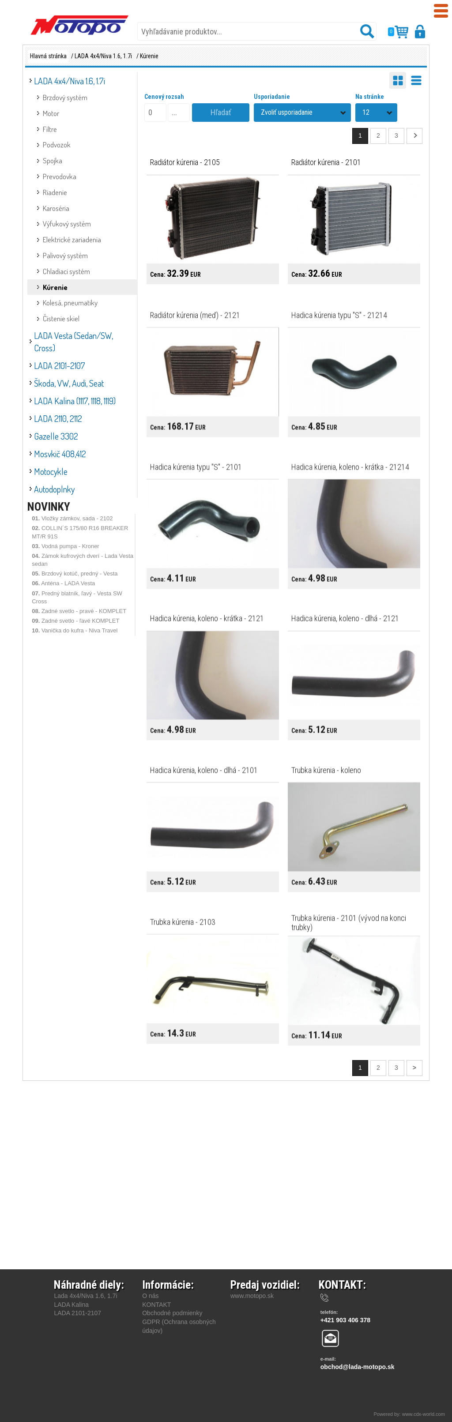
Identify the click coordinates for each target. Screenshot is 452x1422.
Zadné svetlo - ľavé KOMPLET (75, 620)
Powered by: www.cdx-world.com (410, 1414)
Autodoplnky (54, 489)
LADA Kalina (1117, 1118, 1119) (75, 400)
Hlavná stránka (48, 56)
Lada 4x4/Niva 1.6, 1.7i (85, 1295)
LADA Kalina (71, 1304)
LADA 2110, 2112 (58, 418)
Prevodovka (59, 176)
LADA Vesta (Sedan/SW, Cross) (73, 342)
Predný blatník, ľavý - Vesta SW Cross (77, 597)
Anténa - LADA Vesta (63, 583)
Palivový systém (65, 255)
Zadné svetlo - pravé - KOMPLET (79, 611)
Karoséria (56, 208)
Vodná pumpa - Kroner (65, 546)
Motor (51, 113)
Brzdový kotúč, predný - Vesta (74, 573)
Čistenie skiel (61, 318)
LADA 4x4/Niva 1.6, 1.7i (69, 81)
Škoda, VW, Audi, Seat (69, 383)
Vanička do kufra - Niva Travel (74, 630)
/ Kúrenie (147, 56)
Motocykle (51, 471)
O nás (150, 1295)
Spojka (52, 160)
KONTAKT (156, 1304)
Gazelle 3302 (56, 436)
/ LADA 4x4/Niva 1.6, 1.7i (101, 56)
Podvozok (57, 144)
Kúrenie (55, 287)
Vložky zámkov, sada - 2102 (72, 518)
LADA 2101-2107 (59, 365)
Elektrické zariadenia (72, 239)
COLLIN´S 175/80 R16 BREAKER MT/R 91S (80, 532)
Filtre (50, 129)
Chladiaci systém (66, 271)
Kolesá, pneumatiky (70, 302)
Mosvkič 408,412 (60, 453)
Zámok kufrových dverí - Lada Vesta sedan (82, 560)
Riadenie (55, 192)
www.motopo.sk (252, 1295)
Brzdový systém (65, 97)
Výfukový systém (67, 223)
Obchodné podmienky (172, 1313)
